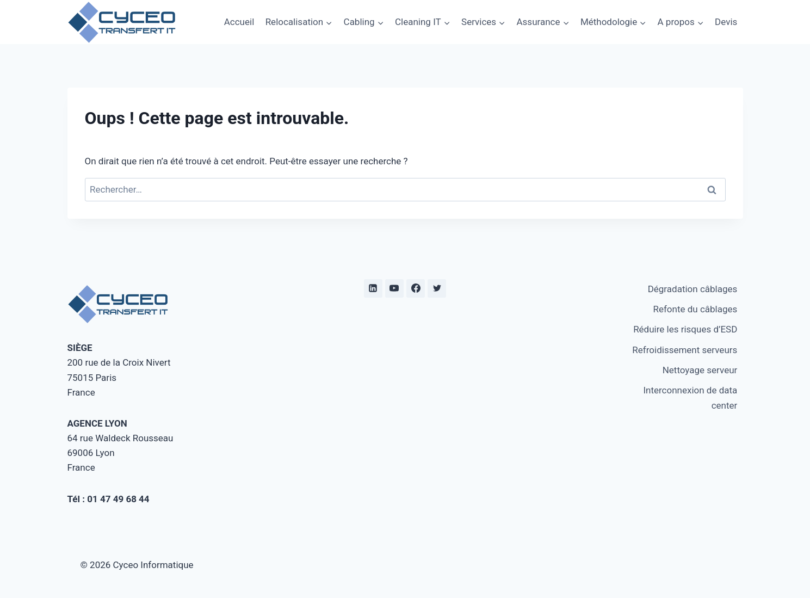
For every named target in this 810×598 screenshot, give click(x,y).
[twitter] (437, 288)
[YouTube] (394, 288)
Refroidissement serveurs (684, 349)
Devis (726, 21)
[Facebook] (415, 288)
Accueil (239, 21)
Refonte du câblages (695, 309)
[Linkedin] (373, 288)
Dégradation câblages (693, 288)
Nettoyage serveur (700, 370)
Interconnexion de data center (690, 397)
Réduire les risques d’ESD (685, 329)
